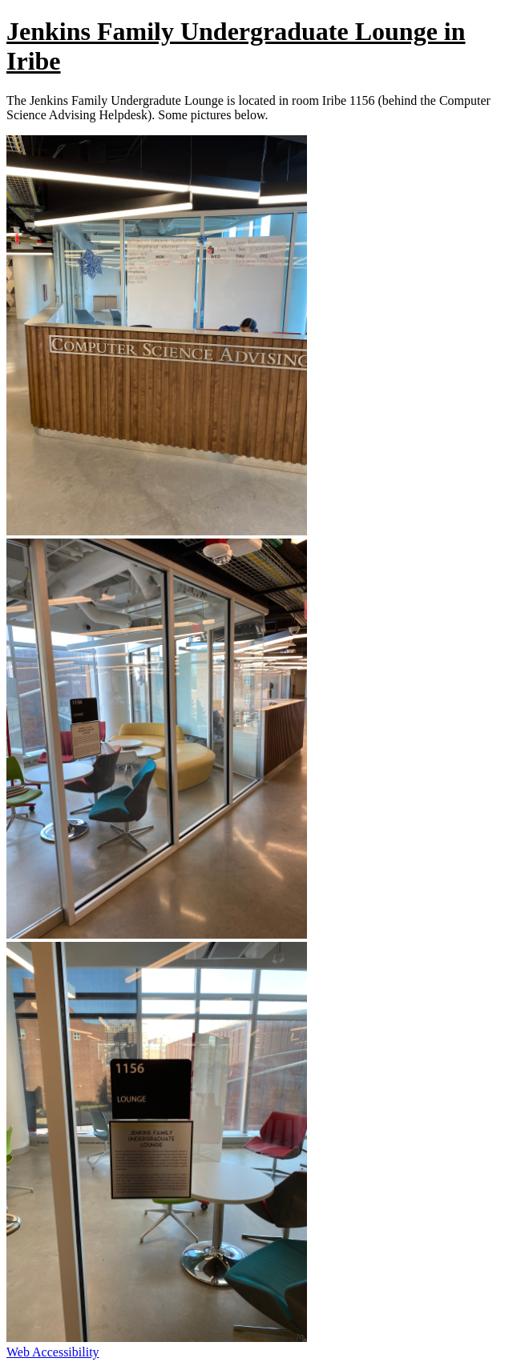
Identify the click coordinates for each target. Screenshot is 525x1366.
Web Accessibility (52, 1352)
